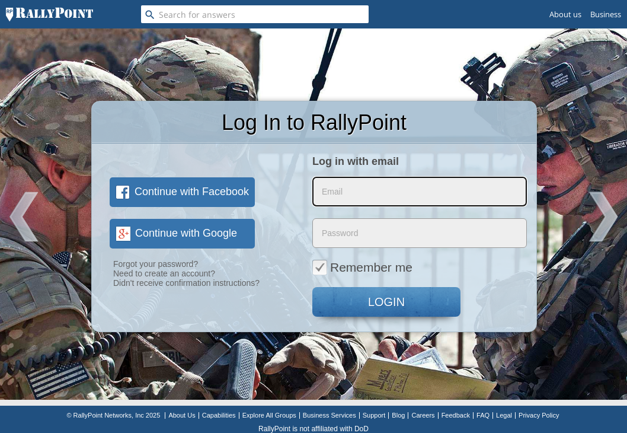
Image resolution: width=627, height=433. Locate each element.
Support (374, 415)
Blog (398, 415)
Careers (422, 415)
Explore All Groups (269, 415)
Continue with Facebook (182, 192)
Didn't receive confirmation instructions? (186, 283)
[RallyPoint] (49, 14)
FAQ (483, 415)
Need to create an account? (164, 273)
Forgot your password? (155, 264)
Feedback (456, 415)
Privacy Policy (539, 415)
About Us (181, 415)
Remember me (362, 267)
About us (565, 14)
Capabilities (219, 415)
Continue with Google (176, 233)
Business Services (329, 415)
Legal (504, 415)
